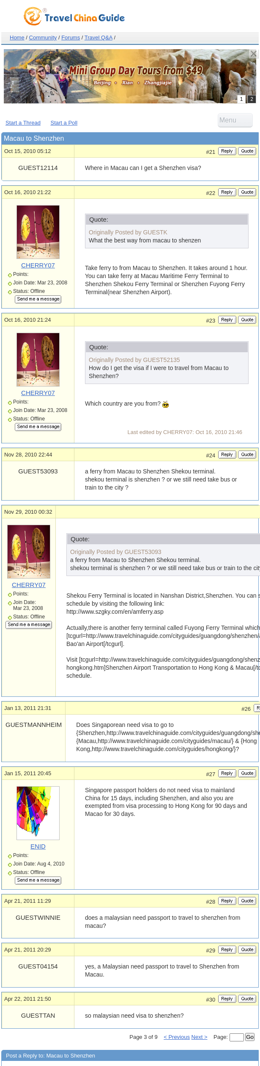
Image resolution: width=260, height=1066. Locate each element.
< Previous (177, 1037)
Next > (200, 1037)
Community (43, 37)
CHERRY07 (38, 265)
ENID (38, 846)
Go (250, 1037)
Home (17, 37)
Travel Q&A (98, 37)
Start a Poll (64, 123)
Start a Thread (23, 123)
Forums (70, 37)
